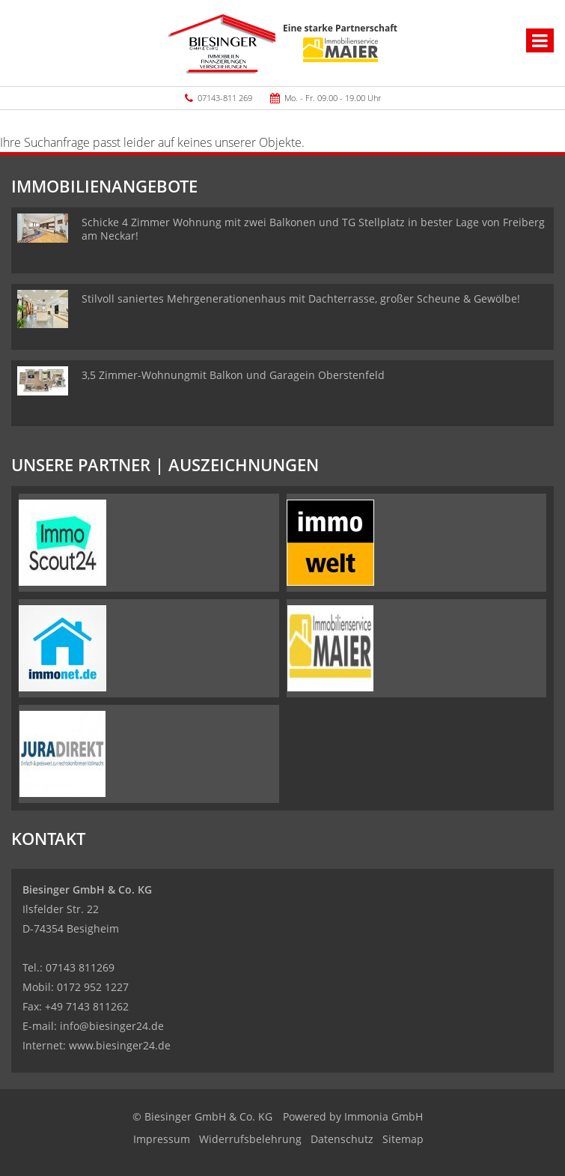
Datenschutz (342, 1139)
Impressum (161, 1139)
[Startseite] (221, 43)
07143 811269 (80, 967)
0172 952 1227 (93, 987)
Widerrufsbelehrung (250, 1139)
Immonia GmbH (383, 1116)
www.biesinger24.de (120, 1045)
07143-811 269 (225, 97)
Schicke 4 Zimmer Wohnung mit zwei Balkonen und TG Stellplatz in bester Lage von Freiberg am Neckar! (313, 229)
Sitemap (403, 1139)
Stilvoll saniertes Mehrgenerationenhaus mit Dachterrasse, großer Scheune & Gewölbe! (301, 298)
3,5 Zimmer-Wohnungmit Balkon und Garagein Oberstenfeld (233, 375)
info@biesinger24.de (112, 1026)
